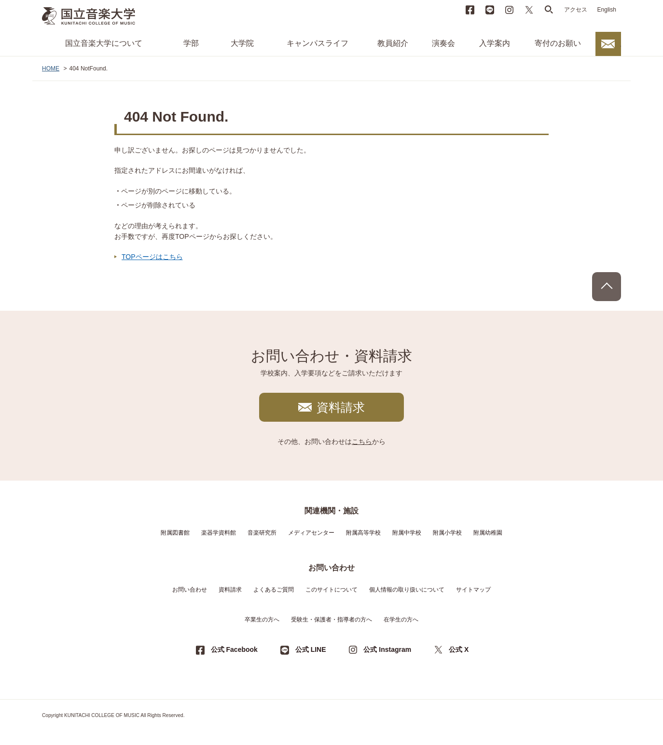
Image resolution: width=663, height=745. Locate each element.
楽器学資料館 (218, 532)
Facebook (470, 9)
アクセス (575, 9)
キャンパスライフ (317, 43)
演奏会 (443, 43)
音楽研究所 (262, 532)
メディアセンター (311, 532)
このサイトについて (331, 589)
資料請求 (341, 407)
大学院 (242, 43)
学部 (191, 43)
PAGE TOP (606, 286)
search (549, 9)
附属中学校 (406, 532)
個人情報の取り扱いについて (406, 589)
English (606, 9)
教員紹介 (392, 43)
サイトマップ (473, 589)
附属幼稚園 (487, 532)
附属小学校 (447, 532)
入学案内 (494, 43)
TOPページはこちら (152, 257)
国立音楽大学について (103, 43)
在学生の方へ (401, 619)
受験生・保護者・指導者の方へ (331, 619)
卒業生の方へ (262, 619)
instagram (509, 9)
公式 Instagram (387, 649)
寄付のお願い (558, 43)
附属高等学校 (363, 532)
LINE (489, 9)
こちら (362, 441)
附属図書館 (175, 532)
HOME (50, 68)
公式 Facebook (234, 649)
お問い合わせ (620, 44)
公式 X (459, 649)
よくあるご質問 (273, 589)
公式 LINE (310, 649)
